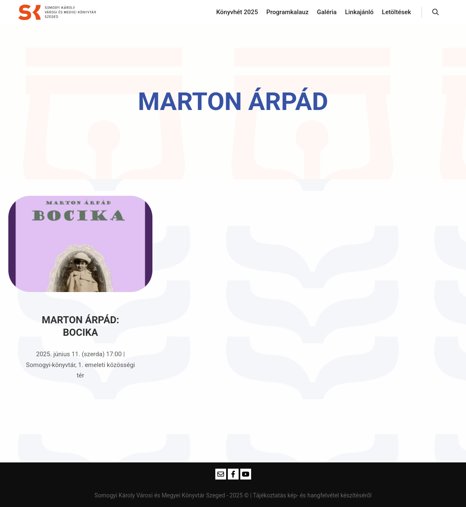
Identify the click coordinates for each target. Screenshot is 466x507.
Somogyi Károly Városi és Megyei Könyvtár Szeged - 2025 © (172, 495)
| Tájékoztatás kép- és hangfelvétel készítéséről (310, 495)
